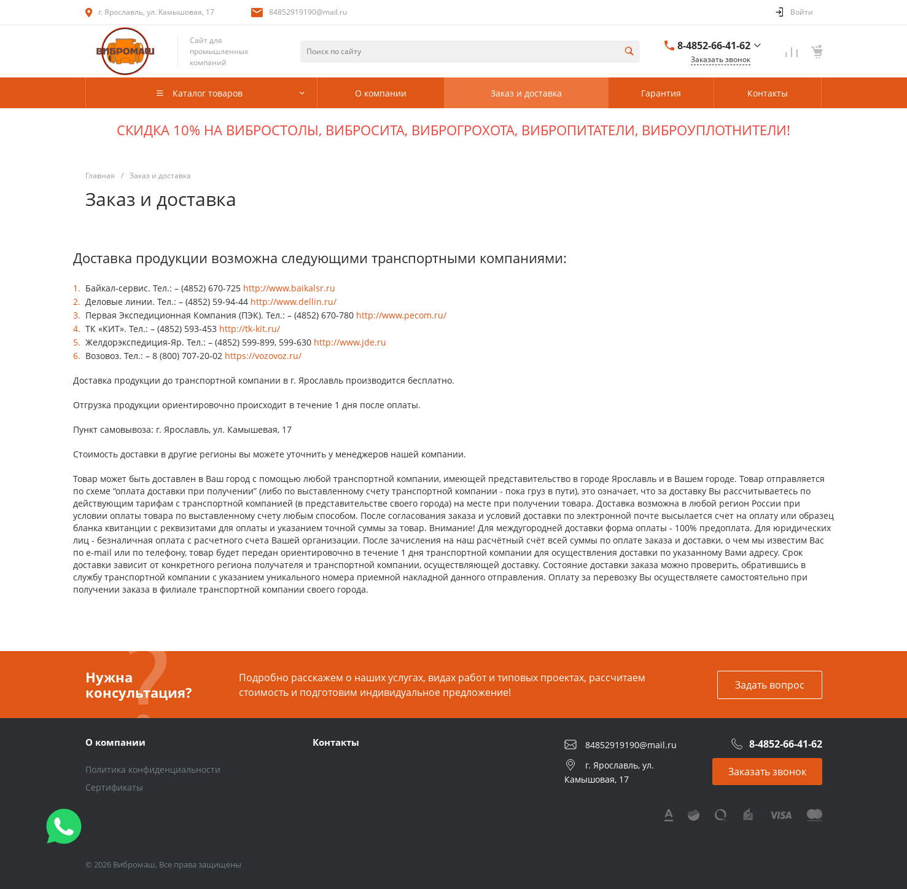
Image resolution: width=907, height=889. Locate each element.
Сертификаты (114, 787)
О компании (115, 742)
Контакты (336, 742)
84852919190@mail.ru (308, 12)
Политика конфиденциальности (152, 769)
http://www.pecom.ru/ (401, 315)
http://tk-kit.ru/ (249, 328)
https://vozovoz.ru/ (263, 356)
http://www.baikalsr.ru (289, 288)
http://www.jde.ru (350, 342)
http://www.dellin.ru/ (294, 301)
